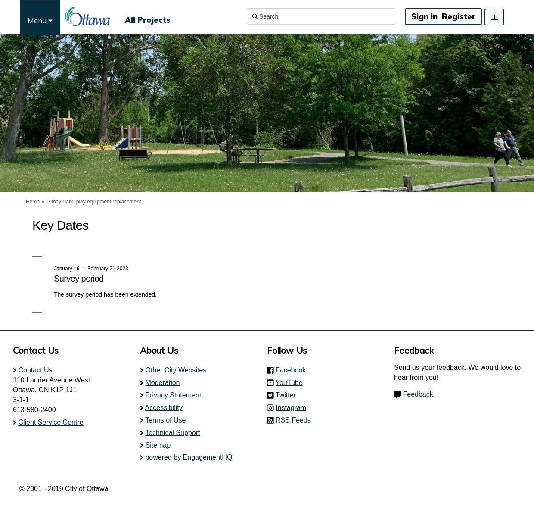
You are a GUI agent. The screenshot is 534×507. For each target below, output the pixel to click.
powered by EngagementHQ (188, 457)
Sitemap (158, 445)
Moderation (162, 382)
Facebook (293, 370)
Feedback (418, 394)
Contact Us (35, 370)
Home (33, 202)
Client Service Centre (50, 422)
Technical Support (172, 432)
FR (494, 17)
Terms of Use (165, 420)
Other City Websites (175, 370)
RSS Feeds (293, 420)
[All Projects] (148, 16)
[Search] (321, 16)
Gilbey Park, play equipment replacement (94, 202)
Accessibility (164, 407)
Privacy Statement (173, 395)
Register (458, 17)
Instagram (293, 407)
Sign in (424, 17)
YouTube (292, 382)
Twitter (288, 395)
